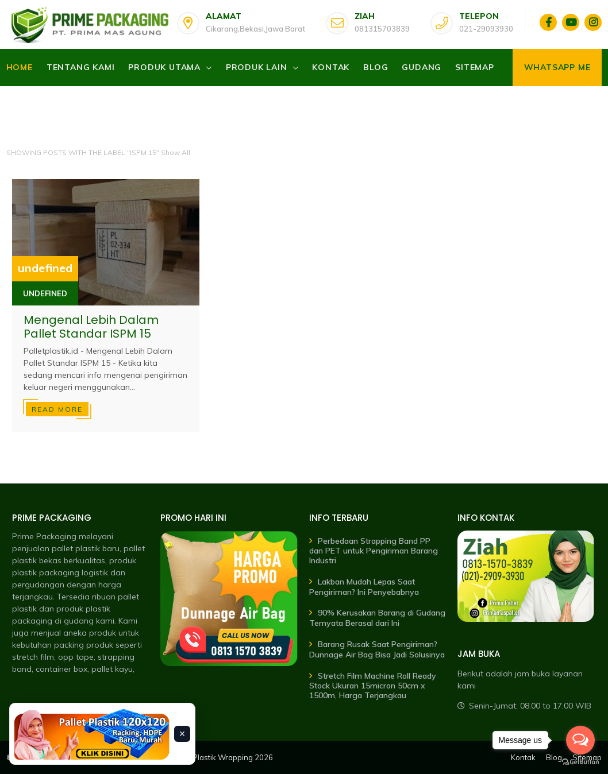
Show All (175, 152)
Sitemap (474, 67)
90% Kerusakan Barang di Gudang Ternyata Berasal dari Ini (377, 617)
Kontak (330, 67)
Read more (57, 409)
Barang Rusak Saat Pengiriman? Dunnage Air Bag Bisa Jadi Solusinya (377, 649)
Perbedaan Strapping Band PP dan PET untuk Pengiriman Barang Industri (373, 551)
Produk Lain (256, 67)
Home (19, 67)
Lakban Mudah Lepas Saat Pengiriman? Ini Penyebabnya (364, 586)
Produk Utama (164, 67)
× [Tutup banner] (182, 734)
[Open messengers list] (580, 740)
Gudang (421, 67)
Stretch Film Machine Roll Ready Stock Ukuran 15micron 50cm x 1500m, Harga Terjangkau (372, 686)
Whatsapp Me (557, 67)
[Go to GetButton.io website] (580, 762)
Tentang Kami (81, 67)
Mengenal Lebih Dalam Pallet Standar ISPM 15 (91, 326)
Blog (375, 67)
